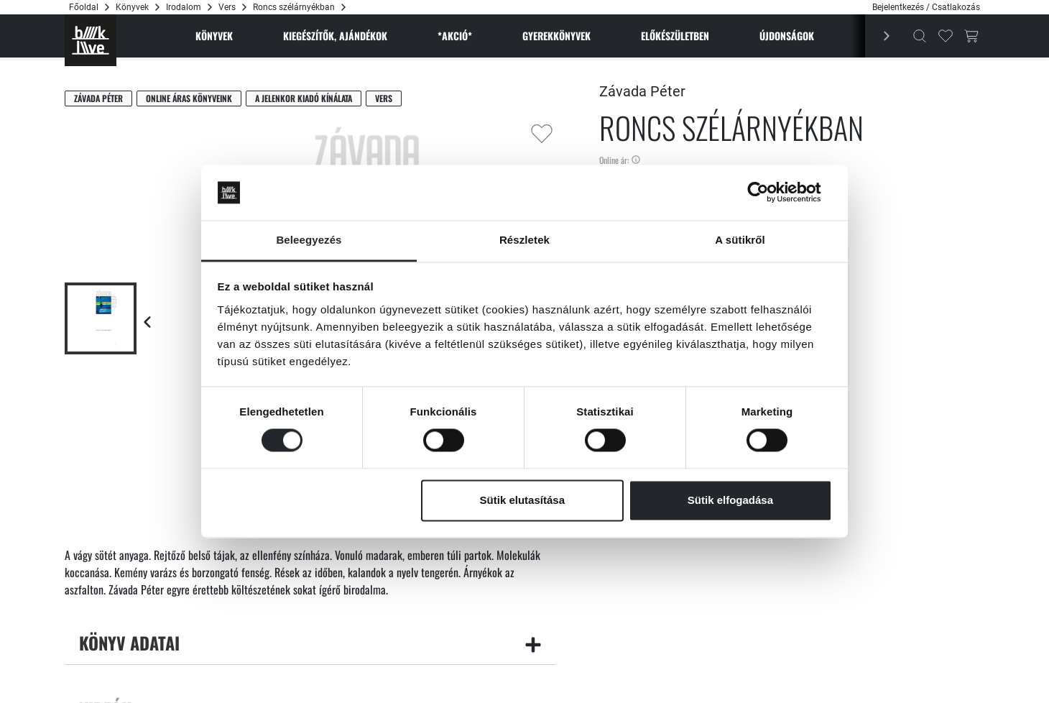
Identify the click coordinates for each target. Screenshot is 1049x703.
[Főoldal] (90, 40)
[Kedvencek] (945, 36)
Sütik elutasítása (522, 500)
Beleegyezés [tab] (308, 240)
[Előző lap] (147, 322)
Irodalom (183, 7)
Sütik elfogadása (730, 500)
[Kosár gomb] (971, 36)
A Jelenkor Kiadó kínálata (303, 98)
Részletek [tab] (524, 240)
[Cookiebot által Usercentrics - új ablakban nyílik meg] (769, 192)
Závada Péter (98, 98)
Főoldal (83, 7)
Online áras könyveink (189, 98)
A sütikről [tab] (740, 240)
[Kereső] (920, 36)
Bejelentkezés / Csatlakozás (926, 7)
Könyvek (132, 7)
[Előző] (878, 36)
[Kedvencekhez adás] (542, 133)
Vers (227, 7)
